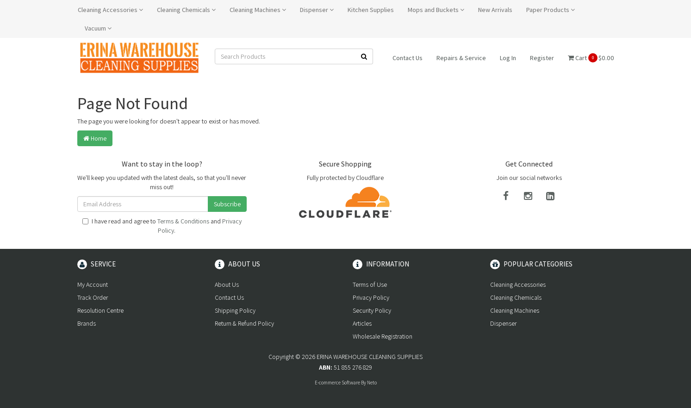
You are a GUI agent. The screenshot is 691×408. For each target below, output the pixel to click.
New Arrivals (495, 10)
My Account (92, 284)
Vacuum (98, 28)
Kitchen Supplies (371, 10)
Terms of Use (370, 284)
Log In (508, 58)
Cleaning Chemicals (186, 10)
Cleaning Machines (258, 10)
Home (94, 138)
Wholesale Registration (382, 336)
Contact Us (407, 58)
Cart (591, 57)
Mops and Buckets (436, 10)
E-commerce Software (337, 382)
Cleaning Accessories (110, 10)
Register (542, 58)
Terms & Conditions (183, 221)
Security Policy (372, 310)
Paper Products (550, 10)
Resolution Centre (100, 310)
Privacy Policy (371, 297)
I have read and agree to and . (162, 226)
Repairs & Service (461, 58)
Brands (86, 323)
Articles (362, 323)
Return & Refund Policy (244, 323)
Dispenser (317, 10)
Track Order (92, 297)
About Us (227, 284)
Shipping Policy (235, 310)
